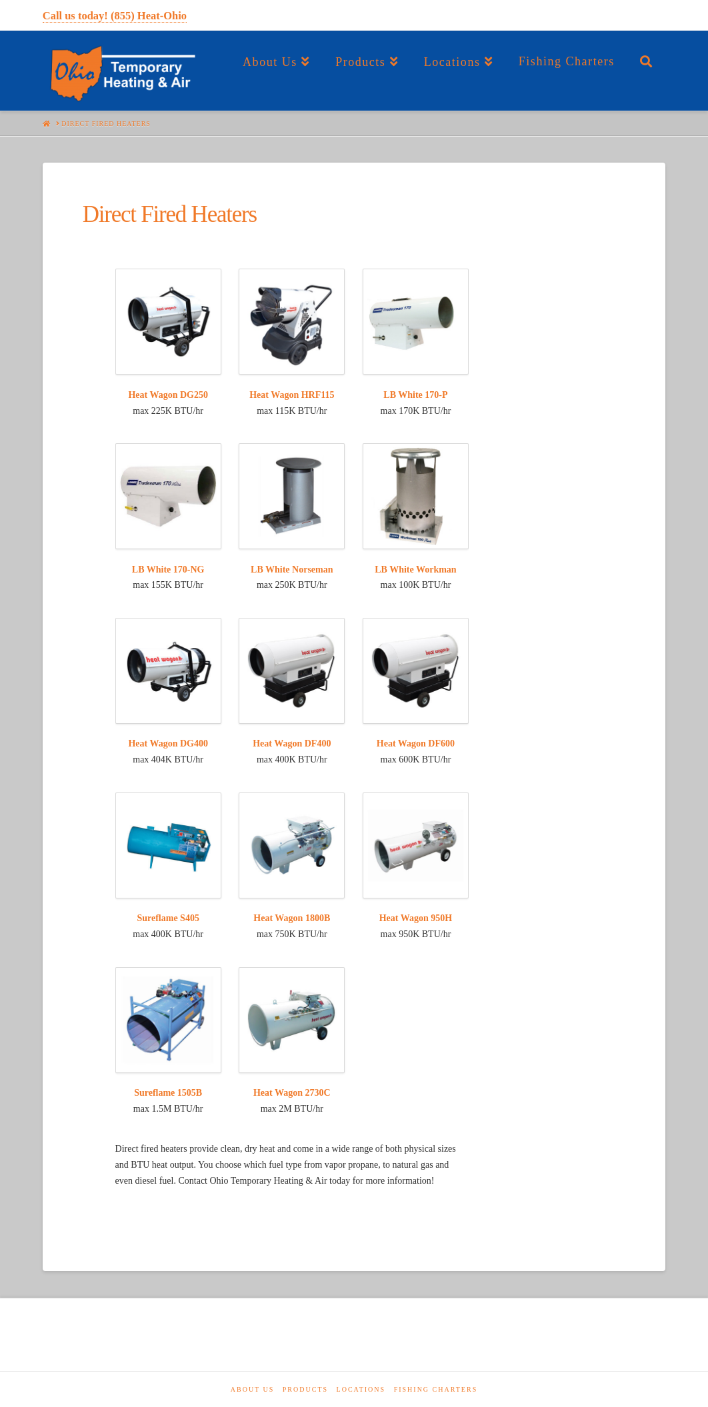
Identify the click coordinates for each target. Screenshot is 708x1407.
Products (305, 1389)
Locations (361, 1389)
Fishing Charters (436, 1389)
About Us (253, 1389)
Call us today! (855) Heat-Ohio (115, 15)
